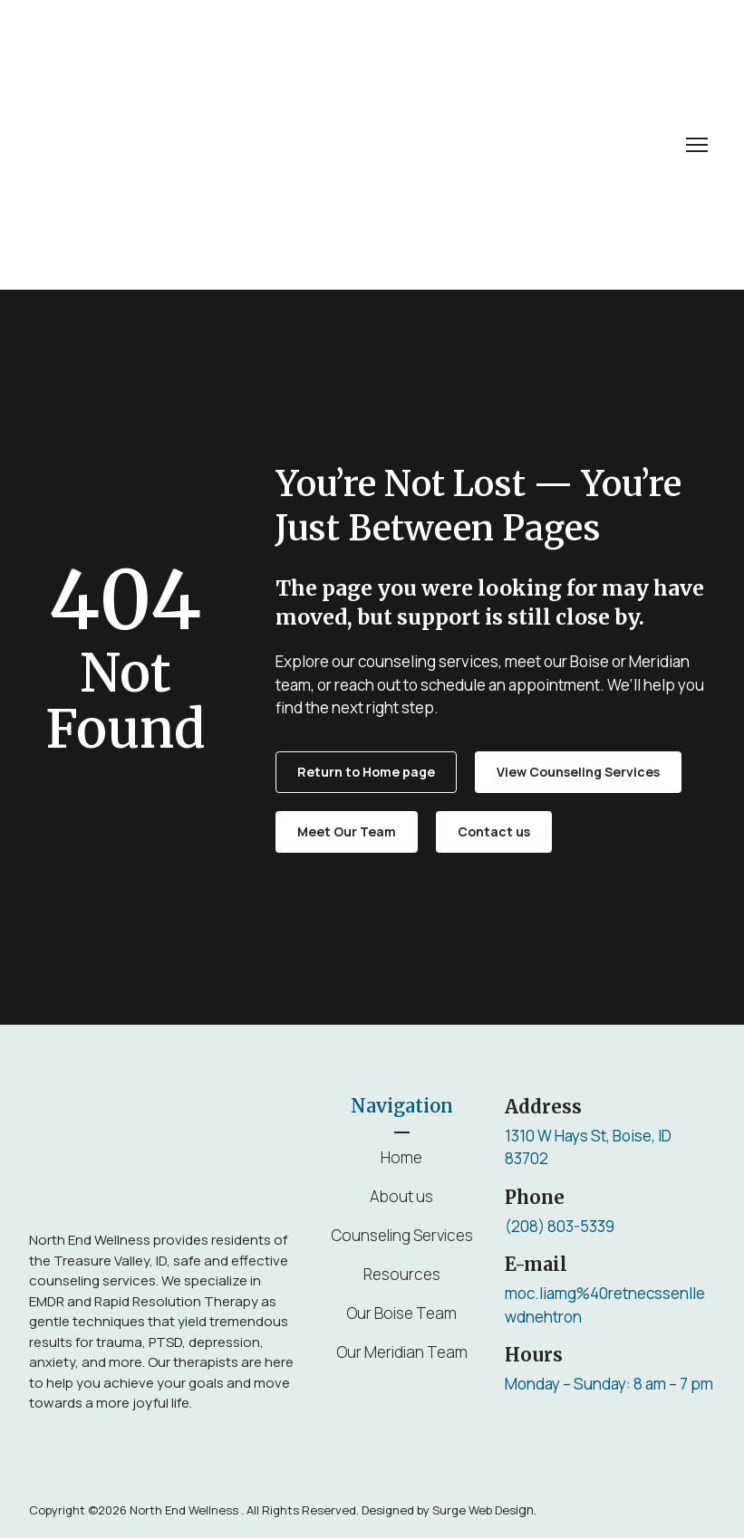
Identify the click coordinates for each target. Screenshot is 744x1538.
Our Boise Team (401, 1313)
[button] (366, 772)
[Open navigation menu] (697, 145)
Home (401, 1157)
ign (483, 1509)
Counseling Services (402, 1235)
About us (401, 1196)
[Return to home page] (147, 145)
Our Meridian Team (402, 1352)
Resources (401, 1274)
